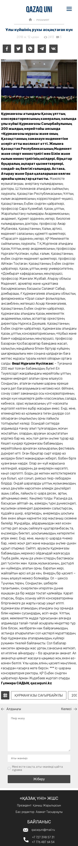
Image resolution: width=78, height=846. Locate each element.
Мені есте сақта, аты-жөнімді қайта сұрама (37, 768)
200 (75, 695)
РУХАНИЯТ (42, 20)
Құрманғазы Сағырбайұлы (39, 695)
